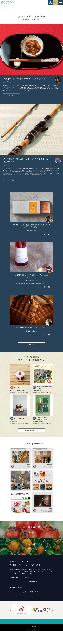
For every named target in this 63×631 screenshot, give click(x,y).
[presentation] (10, 610)
